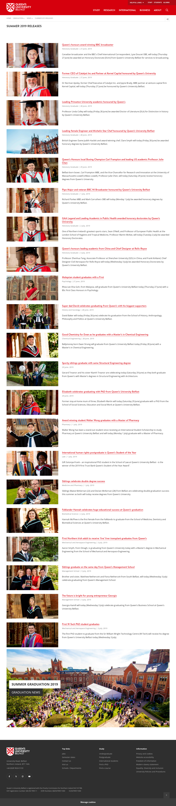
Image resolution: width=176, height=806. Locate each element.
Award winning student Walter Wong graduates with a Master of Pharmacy (100, 420)
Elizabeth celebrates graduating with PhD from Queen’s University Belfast (100, 391)
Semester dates (68, 757)
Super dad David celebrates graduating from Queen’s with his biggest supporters (104, 305)
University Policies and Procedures (150, 771)
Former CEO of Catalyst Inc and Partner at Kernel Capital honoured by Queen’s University (109, 73)
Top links (66, 749)
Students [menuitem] (158, 2)
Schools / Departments (71, 768)
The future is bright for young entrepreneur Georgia (89, 595)
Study (101, 749)
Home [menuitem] (9, 18)
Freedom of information (146, 761)
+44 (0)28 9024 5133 (15, 768)
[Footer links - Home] (18, 751)
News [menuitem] (29, 18)
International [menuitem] (127, 10)
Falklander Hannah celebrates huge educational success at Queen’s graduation (102, 509)
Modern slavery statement (147, 764)
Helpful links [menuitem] (136, 3)
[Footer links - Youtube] (29, 776)
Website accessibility (145, 757)
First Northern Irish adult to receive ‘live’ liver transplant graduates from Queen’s (104, 538)
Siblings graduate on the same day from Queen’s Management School (98, 567)
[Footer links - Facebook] (9, 776)
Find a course (105, 768)
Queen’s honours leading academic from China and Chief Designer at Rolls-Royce (104, 248)
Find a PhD (103, 764)
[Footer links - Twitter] (16, 776)
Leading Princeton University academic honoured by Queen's (93, 101)
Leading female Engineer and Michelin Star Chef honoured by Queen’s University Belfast (108, 130)
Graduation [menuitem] (18, 18)
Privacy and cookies (144, 754)
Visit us (65, 764)
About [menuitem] (157, 10)
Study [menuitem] (96, 10)
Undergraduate (105, 754)
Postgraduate (104, 757)
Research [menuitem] (109, 10)
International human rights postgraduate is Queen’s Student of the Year (99, 452)
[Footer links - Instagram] (23, 776)
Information (141, 749)
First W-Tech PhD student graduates (80, 624)
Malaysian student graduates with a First (83, 277)
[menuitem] (167, 10)
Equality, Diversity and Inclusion (149, 768)
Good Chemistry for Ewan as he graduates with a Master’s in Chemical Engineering (105, 334)
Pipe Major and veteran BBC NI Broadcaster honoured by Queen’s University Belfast (106, 189)
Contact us (66, 761)
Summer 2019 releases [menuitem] (44, 18)
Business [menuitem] (145, 10)
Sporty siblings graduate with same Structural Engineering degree (96, 363)
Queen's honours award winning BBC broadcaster (87, 44)
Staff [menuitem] (150, 2)
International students (108, 761)
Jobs (64, 754)
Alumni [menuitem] (166, 2)
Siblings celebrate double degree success (83, 481)
